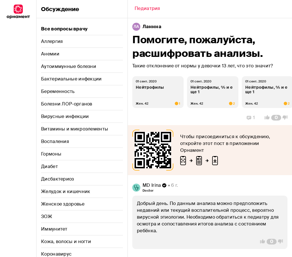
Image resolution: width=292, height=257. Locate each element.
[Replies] (250, 118)
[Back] (147, 9)
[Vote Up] (265, 117)
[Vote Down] (286, 118)
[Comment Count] (276, 118)
